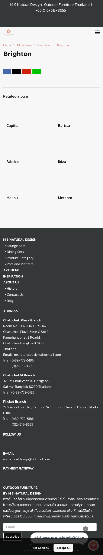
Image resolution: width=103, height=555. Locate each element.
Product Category (20, 257)
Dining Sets (15, 251)
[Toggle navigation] (97, 32)
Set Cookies (41, 547)
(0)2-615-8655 (18, 366)
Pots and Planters (20, 263)
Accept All (63, 547)
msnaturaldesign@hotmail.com (26, 459)
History (12, 288)
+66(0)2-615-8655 (50, 10)
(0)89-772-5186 (22, 360)
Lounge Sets (16, 245)
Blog (10, 300)
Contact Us (15, 294)
